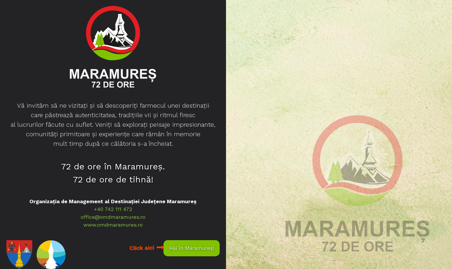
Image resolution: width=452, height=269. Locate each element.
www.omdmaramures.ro (113, 225)
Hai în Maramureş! (191, 248)
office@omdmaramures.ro (113, 217)
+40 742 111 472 (113, 209)
